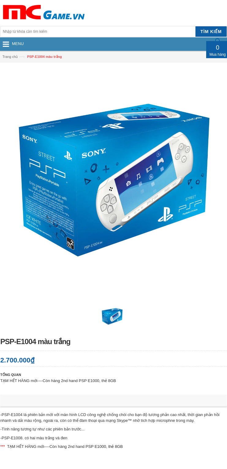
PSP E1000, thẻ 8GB (104, 446)
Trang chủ (10, 56)
